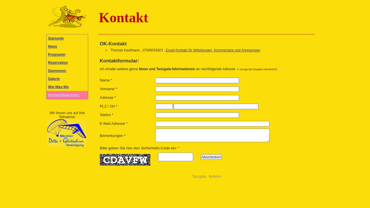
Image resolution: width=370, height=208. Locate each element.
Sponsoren (57, 71)
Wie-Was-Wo (58, 87)
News (52, 46)
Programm (56, 55)
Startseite (56, 38)
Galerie (54, 79)
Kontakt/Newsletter (63, 95)
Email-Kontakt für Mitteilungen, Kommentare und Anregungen (213, 50)
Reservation (58, 63)
